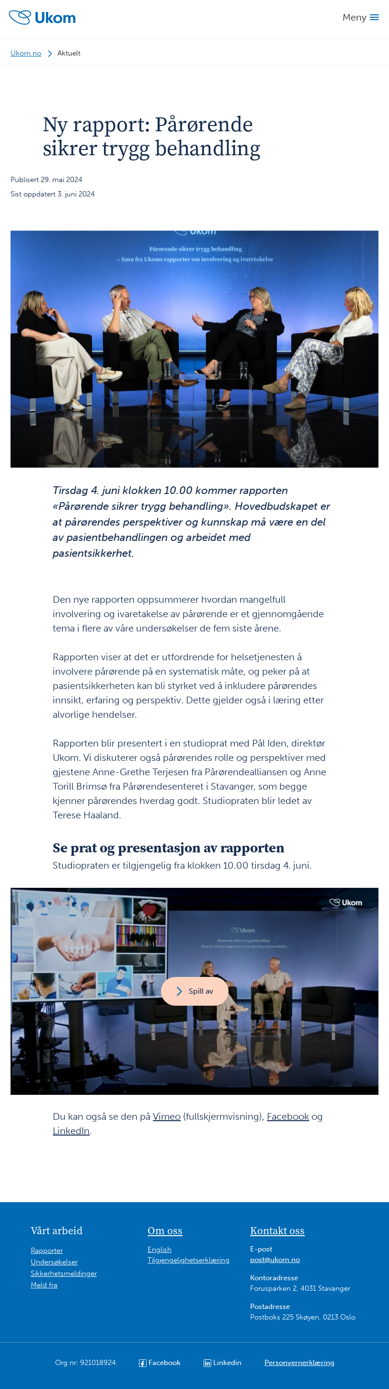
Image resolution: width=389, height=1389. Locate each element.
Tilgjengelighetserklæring (188, 1260)
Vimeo (167, 1116)
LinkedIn (71, 1130)
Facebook (288, 1116)
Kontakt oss (277, 1230)
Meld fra (44, 1285)
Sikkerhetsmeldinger (64, 1273)
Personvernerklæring (299, 1362)
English (160, 1249)
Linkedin (222, 1362)
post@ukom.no (275, 1259)
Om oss (165, 1230)
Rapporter (47, 1250)
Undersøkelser (54, 1262)
